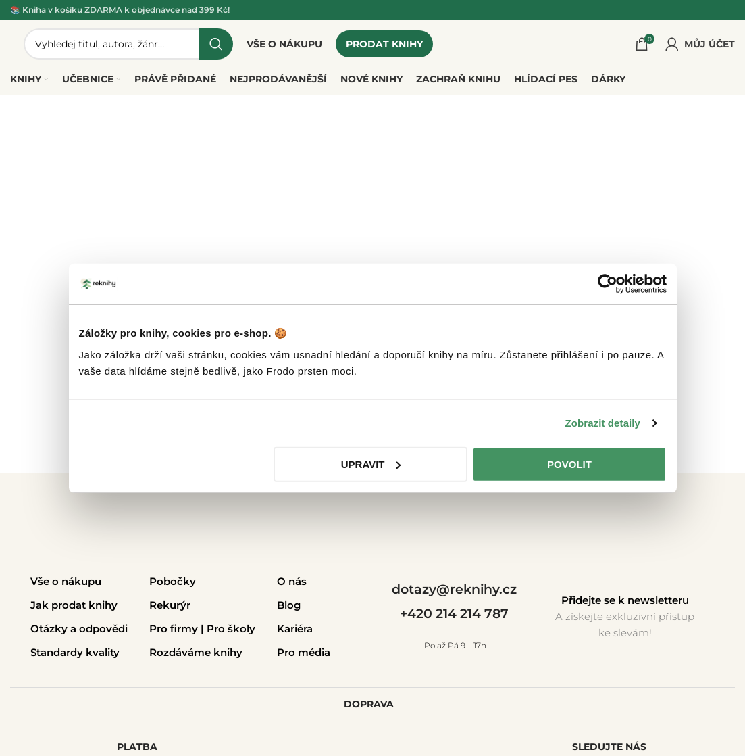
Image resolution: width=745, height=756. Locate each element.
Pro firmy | (178, 628)
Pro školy (231, 628)
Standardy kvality (75, 652)
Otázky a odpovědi (79, 628)
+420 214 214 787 (454, 613)
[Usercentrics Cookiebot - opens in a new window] (607, 284)
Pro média (303, 652)
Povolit (569, 463)
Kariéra (295, 628)
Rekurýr (169, 604)
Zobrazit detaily (602, 423)
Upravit (371, 463)
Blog (289, 604)
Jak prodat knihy (74, 604)
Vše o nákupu (65, 581)
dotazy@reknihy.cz (454, 589)
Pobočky (172, 581)
